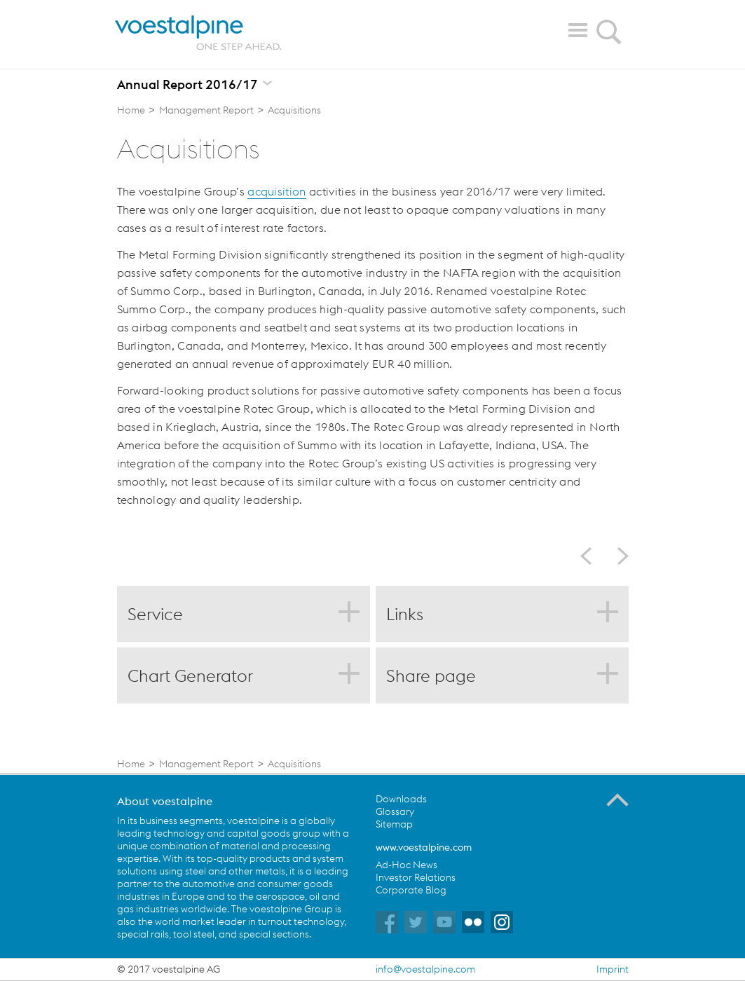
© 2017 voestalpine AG (168, 969)
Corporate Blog (411, 890)
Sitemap (394, 824)
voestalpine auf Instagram (502, 922)
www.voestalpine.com (424, 847)
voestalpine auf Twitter (415, 922)
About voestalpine (164, 801)
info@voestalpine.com (425, 969)
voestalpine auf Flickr (473, 922)
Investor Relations (416, 877)
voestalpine (198, 32)
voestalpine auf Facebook (387, 922)
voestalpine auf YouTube (444, 922)
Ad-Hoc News (406, 864)
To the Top (617, 800)
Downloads (401, 799)
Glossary (395, 811)
